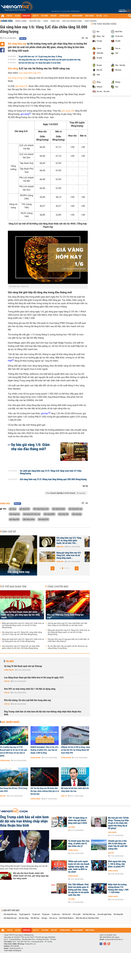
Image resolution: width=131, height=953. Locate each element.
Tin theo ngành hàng (104, 23)
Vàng (45, 21)
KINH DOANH (89, 16)
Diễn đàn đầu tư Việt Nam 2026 (87, 918)
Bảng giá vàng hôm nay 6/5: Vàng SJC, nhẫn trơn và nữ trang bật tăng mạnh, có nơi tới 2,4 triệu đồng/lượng (23, 625)
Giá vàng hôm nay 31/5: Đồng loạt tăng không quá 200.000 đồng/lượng (53, 479)
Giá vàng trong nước (18, 78)
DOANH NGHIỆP (77, 16)
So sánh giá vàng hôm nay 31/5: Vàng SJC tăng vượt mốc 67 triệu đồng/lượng (50, 472)
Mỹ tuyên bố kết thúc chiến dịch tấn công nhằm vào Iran (75, 789)
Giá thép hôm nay (10, 918)
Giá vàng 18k (63, 514)
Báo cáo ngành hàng (72, 21)
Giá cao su (53, 918)
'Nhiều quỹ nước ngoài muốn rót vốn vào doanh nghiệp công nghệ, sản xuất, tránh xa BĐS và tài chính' (78, 866)
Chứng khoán (9, 670)
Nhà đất (3, 796)
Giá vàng (13, 68)
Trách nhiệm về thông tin (12, 950)
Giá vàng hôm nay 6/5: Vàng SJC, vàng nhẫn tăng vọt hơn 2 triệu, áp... (62, 540)
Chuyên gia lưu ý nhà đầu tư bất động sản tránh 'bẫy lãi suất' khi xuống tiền (117, 845)
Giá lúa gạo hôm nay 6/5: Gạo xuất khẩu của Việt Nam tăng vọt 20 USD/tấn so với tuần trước (67, 624)
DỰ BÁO (17, 16)
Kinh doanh (112, 832)
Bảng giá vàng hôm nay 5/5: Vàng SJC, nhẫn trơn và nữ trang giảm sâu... (62, 555)
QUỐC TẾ (35, 16)
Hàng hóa (7, 20)
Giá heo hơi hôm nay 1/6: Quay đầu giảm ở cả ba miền (40, 63)
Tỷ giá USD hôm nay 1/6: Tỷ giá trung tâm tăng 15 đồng (40, 56)
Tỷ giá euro (56, 914)
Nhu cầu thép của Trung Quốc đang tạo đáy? (65, 616)
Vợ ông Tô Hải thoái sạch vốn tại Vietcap (23, 666)
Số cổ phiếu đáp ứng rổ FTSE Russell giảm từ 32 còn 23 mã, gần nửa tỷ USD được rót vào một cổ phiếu (13, 751)
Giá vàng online (28, 519)
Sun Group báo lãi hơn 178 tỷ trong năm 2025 (13, 789)
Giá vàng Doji (14, 514)
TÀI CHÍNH (44, 16)
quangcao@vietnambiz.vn (114, 939)
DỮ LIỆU (99, 16)
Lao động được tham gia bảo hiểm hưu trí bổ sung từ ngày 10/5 (34, 677)
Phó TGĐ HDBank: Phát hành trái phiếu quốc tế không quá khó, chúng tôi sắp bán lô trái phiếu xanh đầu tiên (78, 889)
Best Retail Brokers (66, 918)
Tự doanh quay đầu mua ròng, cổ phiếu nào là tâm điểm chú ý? (78, 844)
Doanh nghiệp (35, 758)
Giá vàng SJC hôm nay (31, 514)
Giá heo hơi (66, 914)
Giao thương (91, 21)
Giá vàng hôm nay (17, 43)
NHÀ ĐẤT (54, 16)
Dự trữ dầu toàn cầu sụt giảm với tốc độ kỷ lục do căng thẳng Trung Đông (68, 647)
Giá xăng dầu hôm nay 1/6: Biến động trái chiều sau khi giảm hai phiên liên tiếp (50, 59)
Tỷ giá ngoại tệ (24, 914)
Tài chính (71, 827)
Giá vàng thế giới (59, 509)
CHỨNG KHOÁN (64, 16)
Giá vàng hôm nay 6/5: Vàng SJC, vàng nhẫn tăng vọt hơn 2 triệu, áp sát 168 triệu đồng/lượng (22, 633)
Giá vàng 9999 (49, 514)
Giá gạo (44, 918)
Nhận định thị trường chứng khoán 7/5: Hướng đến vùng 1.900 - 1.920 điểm (118, 888)
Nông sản (55, 21)
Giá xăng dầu (118, 914)
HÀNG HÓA (26, 16)
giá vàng (13, 509)
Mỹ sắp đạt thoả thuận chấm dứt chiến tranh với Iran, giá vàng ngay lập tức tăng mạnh (20, 615)
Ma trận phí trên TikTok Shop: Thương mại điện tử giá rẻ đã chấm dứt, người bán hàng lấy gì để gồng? (118, 823)
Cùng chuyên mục (58, 586)
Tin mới (9, 661)
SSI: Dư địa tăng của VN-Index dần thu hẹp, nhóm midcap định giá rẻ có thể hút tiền (45, 791)
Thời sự (6, 681)
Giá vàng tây (76, 514)
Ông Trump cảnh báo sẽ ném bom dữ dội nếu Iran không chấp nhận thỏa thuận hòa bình (42, 713)
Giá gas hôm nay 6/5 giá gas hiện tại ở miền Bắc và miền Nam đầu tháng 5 (68, 640)
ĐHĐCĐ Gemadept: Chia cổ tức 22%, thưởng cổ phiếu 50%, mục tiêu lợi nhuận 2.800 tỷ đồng (45, 750)
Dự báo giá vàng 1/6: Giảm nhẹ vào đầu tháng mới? (30, 446)
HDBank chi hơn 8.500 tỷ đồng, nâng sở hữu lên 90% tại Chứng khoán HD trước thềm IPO (75, 750)
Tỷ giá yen (46, 914)
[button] (52, 568)
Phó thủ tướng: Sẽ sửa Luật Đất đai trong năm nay (27, 700)
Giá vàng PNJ (43, 519)
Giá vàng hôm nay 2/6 (30, 73)
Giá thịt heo (35, 918)
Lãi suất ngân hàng (104, 914)
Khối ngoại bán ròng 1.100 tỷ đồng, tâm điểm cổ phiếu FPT (117, 864)
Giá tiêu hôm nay (89, 914)
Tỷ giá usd (36, 914)
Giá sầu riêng (23, 918)
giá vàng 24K (68, 111)
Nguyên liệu (34, 21)
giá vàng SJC (21, 86)
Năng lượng (21, 21)
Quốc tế (64, 796)
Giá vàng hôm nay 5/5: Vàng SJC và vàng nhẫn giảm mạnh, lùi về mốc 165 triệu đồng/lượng (21, 647)
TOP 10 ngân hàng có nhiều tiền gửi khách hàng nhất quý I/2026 (77, 820)
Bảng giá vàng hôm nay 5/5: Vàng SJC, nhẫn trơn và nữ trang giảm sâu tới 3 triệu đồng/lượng (23, 640)
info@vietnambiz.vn (16, 948)
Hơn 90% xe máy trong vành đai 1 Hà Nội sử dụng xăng (29, 689)
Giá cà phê (76, 914)
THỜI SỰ (9, 16)
